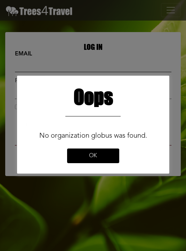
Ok (93, 156)
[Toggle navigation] (170, 10)
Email (23, 54)
